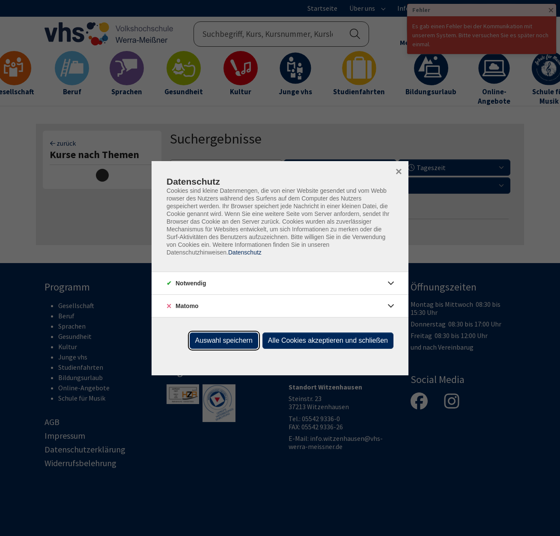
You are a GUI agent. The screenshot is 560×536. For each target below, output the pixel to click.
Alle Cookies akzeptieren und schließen (328, 340)
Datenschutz (245, 252)
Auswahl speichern (224, 340)
